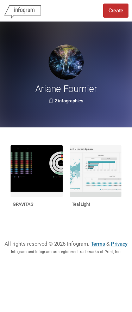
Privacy (119, 244)
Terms (98, 244)
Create (115, 10)
